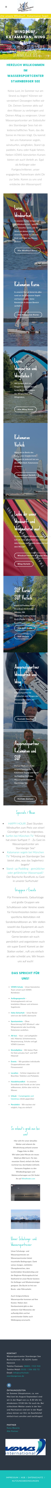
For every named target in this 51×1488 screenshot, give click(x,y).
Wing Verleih (24, 564)
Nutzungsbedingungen (25, 1481)
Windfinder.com (28, 1178)
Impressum (12, 1477)
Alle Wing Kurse (25, 409)
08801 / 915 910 (32, 1366)
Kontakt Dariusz (25, 799)
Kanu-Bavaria (13, 1428)
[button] (40, 56)
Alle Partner (12, 1431)
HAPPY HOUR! (17, 823)
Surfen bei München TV (19, 835)
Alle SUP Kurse (25, 628)
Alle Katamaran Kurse (28, 315)
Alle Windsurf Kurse (27, 250)
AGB (23, 1477)
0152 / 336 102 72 (30, 1369)
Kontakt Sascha (25, 719)
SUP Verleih (23, 636)
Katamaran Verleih (26, 475)
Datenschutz (35, 1477)
